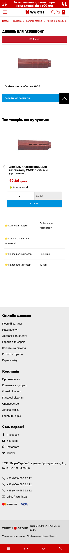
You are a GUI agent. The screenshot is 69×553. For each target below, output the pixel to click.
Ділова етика (10, 409)
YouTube (12, 440)
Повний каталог (12, 323)
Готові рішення (11, 391)
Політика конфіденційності (41, 536)
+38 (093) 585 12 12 (19, 478)
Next (63, 166)
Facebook (13, 434)
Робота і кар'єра (12, 354)
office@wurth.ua (17, 496)
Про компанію (11, 379)
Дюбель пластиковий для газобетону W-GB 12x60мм (34, 170)
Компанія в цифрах (14, 385)
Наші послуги (10, 329)
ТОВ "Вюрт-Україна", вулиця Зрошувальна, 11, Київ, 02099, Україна (34, 466)
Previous (8, 166)
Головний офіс (11, 415)
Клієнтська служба (14, 348)
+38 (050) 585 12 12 (19, 484)
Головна (17, 21)
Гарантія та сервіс (13, 341)
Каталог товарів (34, 21)
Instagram (13, 446)
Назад (5, 21)
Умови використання (13, 536)
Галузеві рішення (13, 397)
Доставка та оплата (14, 335)
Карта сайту (9, 360)
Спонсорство (10, 403)
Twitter (11, 453)
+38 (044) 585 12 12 (19, 490)
